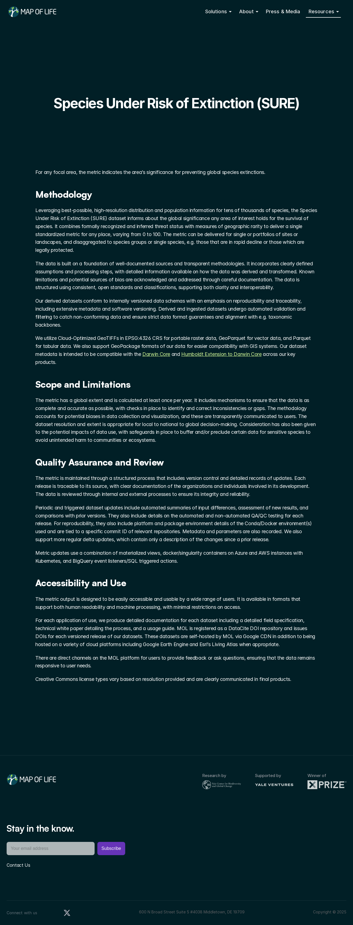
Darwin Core (156, 354)
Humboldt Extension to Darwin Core (221, 354)
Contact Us (18, 865)
